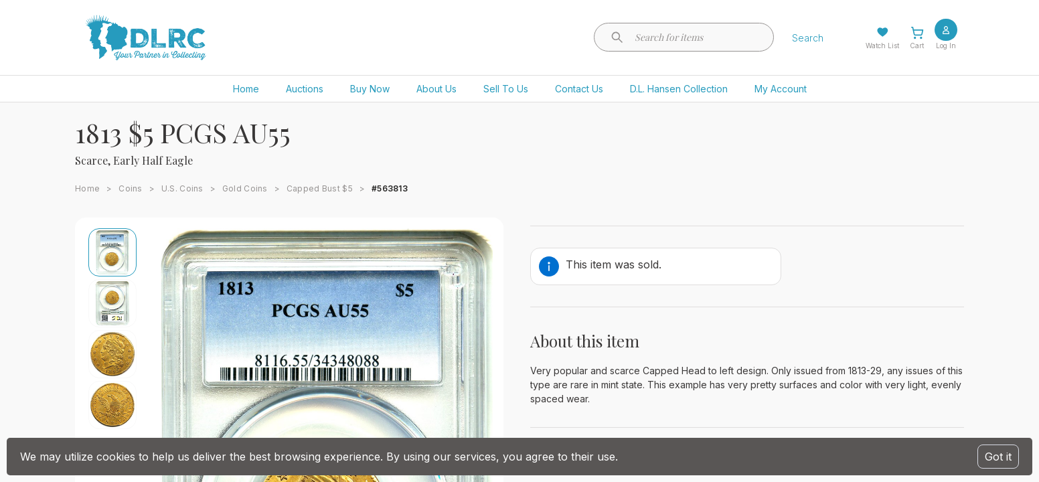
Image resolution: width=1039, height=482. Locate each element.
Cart (917, 46)
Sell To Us (505, 88)
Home (246, 88)
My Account (780, 88)
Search (807, 38)
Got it (998, 456)
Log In (946, 46)
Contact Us (579, 88)
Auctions (304, 88)
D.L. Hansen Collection (679, 88)
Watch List (882, 46)
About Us (436, 88)
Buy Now (370, 88)
